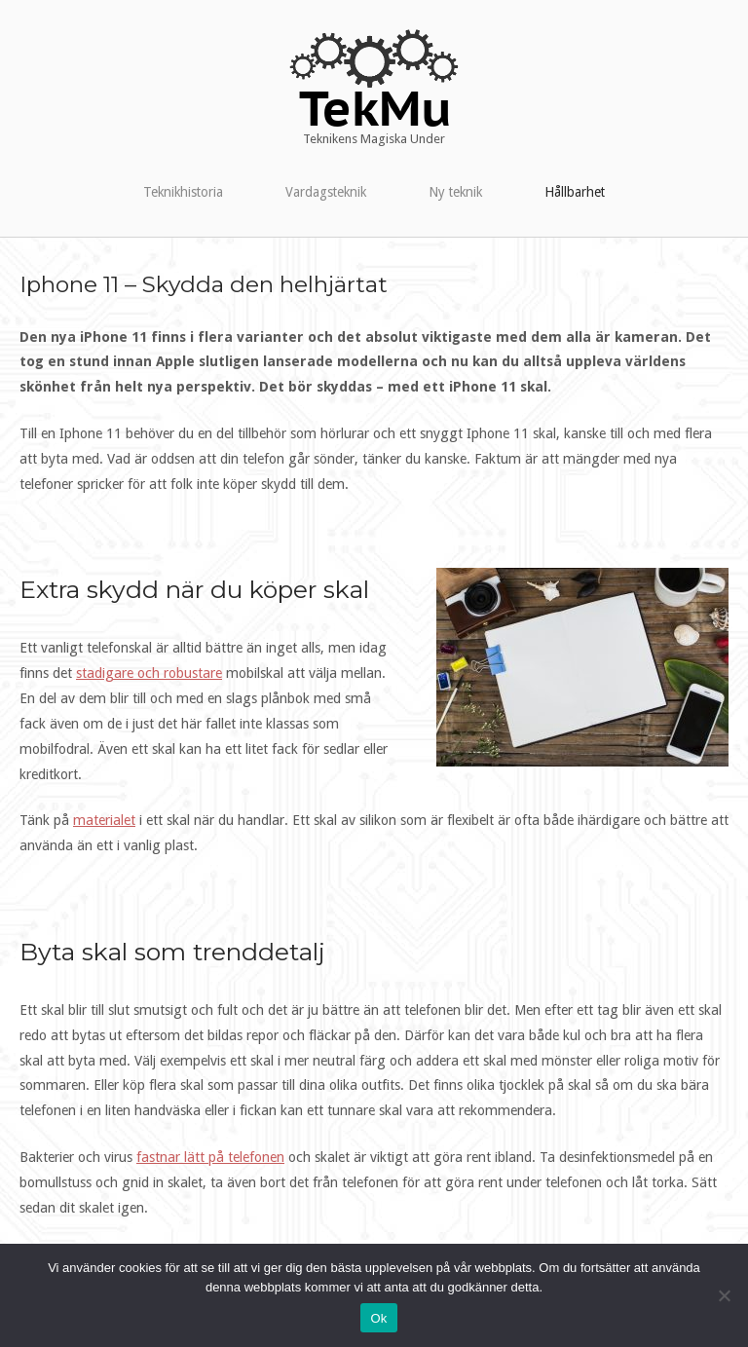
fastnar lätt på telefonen (210, 1157)
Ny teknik (455, 192)
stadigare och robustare (149, 673)
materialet (104, 820)
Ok (378, 1318)
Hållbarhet (574, 192)
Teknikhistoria (183, 192)
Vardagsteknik (325, 192)
